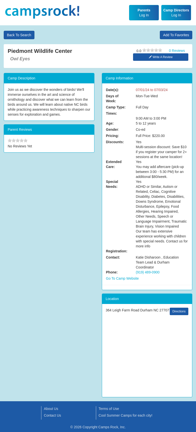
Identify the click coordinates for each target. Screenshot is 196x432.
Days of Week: (112, 98)
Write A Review (161, 57)
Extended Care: (114, 164)
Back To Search (19, 35)
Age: (110, 123)
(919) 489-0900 (148, 272)
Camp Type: (116, 107)
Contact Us (52, 415)
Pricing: (112, 136)
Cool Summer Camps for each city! (125, 415)
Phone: (112, 272)
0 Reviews (177, 51)
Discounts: (115, 142)
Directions (179, 311)
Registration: (116, 251)
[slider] (152, 50)
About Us (51, 409)
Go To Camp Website (122, 278)
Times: (111, 113)
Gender (112, 130)
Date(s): (112, 90)
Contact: (113, 257)
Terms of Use (109, 409)
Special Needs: (112, 184)
